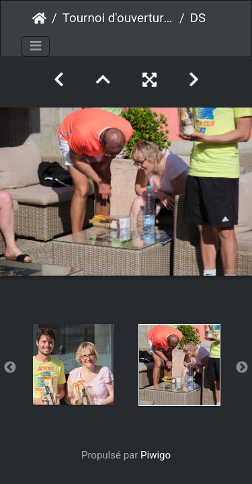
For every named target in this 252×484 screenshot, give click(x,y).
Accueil (39, 18)
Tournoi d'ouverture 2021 (118, 18)
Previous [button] (10, 367)
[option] (73, 364)
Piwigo (155, 455)
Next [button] (242, 367)
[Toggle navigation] (36, 46)
